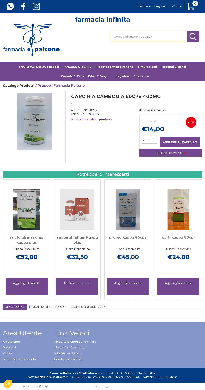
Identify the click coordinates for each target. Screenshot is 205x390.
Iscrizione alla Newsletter (20, 359)
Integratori (121, 76)
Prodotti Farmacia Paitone (114, 66)
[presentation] (7, 233)
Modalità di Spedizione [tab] (48, 306)
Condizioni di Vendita (68, 359)
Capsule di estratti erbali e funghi (85, 76)
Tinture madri (147, 66)
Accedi (145, 6)
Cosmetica (141, 76)
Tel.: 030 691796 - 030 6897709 (90, 377)
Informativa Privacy (67, 353)
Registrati (160, 6)
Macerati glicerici (173, 66)
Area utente (11, 341)
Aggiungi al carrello (180, 142)
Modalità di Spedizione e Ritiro (75, 341)
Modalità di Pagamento (70, 347)
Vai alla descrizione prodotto (91, 119)
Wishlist (177, 6)
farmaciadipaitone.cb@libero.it (48, 377)
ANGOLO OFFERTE (78, 66)
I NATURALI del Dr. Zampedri (39, 66)
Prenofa (44, 386)
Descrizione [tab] (15, 306)
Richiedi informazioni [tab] (89, 306)
